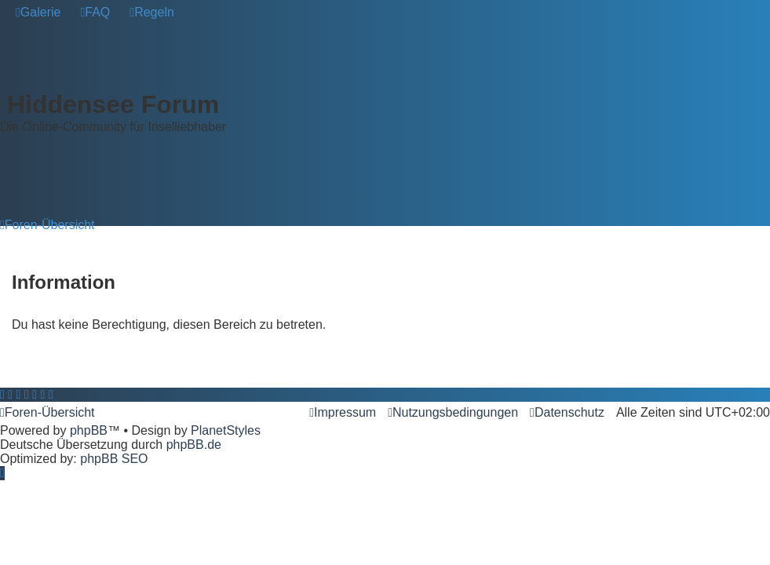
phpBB (89, 430)
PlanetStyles (226, 430)
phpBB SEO (114, 458)
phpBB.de (193, 444)
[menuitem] (38, 13)
